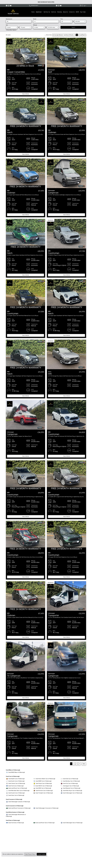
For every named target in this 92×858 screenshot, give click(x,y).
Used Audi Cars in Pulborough (70, 778)
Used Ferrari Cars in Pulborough (44, 783)
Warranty (59, 12)
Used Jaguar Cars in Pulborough (71, 786)
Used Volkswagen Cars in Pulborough (72, 793)
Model (34, 19)
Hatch (9, 132)
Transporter (53, 615)
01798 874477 (34, 5)
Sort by (58, 34)
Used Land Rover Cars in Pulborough (17, 788)
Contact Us (72, 12)
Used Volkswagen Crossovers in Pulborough (47, 808)
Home (33, 12)
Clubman (52, 132)
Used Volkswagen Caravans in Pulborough (19, 801)
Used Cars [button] (38, 12)
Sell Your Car (47, 12)
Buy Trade (83, 12)
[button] (84, 5)
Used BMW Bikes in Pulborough (16, 772)
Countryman (53, 253)
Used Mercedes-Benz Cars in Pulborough (18, 790)
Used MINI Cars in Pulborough (43, 788)
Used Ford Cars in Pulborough (16, 786)
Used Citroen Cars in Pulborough (16, 783)
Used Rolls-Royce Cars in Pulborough (72, 790)
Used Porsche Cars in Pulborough (44, 790)
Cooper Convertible (16, 72)
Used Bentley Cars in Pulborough (71, 781)
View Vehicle (25, 94)
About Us (65, 12)
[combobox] (18, 21)
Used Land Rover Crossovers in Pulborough (19, 808)
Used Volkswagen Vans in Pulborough (72, 822)
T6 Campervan (13, 675)
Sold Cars (53, 12)
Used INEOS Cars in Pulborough (44, 786)
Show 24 (70, 34)
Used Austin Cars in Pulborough (16, 781)
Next (84, 763)
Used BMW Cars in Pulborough (43, 781)
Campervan (53, 192)
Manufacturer (9, 19)
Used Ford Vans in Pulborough (16, 822)
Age (7, 25)
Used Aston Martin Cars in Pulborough (45, 778)
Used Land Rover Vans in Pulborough (45, 822)
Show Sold (48, 34)
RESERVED (50, 220)
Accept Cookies (41, 854)
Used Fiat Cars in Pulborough (70, 783)
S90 (50, 373)
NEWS (77, 12)
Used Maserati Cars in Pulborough (71, 788)
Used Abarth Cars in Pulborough (16, 778)
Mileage (35, 25)
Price (62, 19)
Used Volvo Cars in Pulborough (16, 795)
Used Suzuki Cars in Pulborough (16, 793)
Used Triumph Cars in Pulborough (44, 793)
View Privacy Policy (30, 854)
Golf (50, 72)
